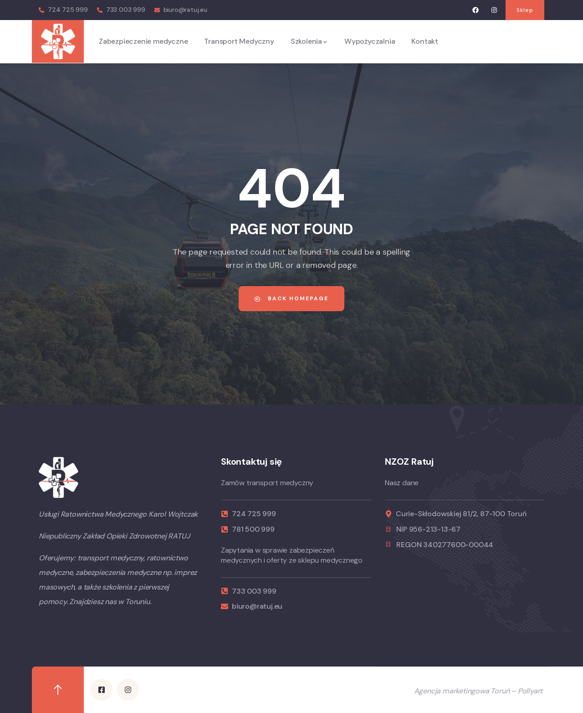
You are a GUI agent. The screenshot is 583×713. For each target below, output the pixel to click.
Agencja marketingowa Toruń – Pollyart (478, 690)
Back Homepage (291, 298)
